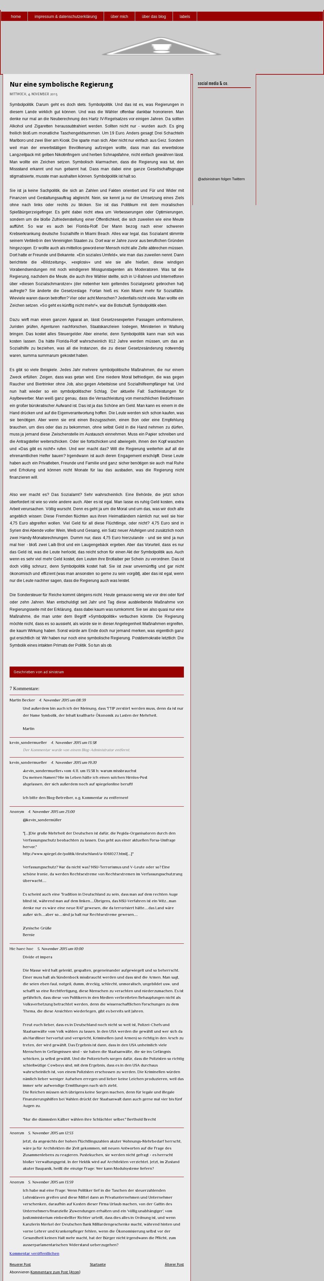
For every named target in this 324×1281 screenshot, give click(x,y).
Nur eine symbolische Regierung (61, 84)
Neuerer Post (20, 1264)
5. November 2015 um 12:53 (50, 1133)
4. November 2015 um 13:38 (73, 742)
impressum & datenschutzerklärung (65, 16)
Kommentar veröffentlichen (34, 1253)
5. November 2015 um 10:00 (60, 948)
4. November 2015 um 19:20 (73, 762)
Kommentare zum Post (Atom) (55, 1272)
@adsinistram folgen (214, 179)
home (16, 16)
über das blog (154, 16)
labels (185, 16)
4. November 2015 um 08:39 (62, 700)
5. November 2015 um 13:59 (50, 1182)
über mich (119, 16)
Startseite (98, 1264)
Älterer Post (174, 1264)
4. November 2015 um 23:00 (51, 811)
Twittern (238, 179)
